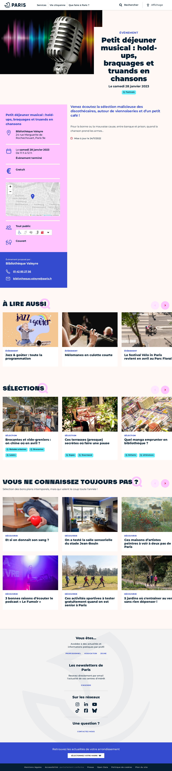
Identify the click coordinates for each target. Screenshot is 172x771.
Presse (90, 767)
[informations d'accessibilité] (34, 232)
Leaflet (32, 215)
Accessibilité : (64, 767)
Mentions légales (33, 767)
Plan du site (141, 767)
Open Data (102, 767)
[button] (32, 196)
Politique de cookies (121, 767)
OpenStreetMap (47, 215)
